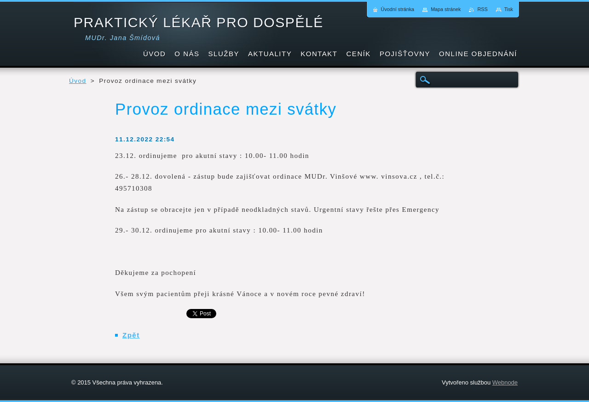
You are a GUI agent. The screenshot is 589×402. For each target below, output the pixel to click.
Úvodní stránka (398, 9)
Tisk (508, 9)
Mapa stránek (446, 9)
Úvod (78, 80)
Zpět (131, 335)
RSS (482, 9)
